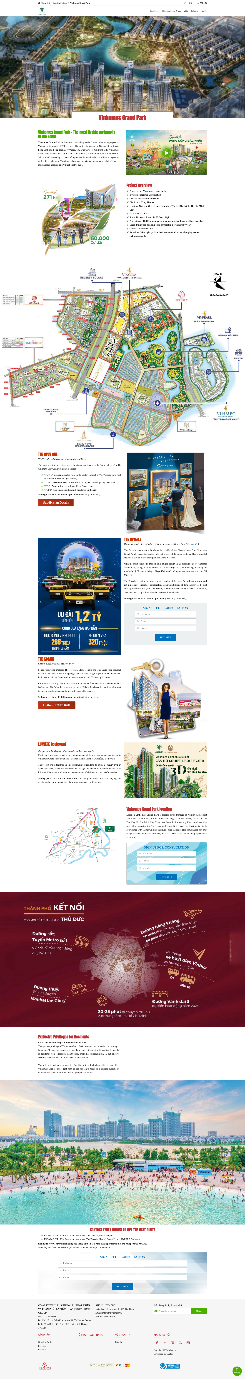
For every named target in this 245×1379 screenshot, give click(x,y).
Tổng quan (154, 11)
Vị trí (186, 11)
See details (192, 544)
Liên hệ (118, 1342)
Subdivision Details (56, 502)
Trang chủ (45, 3)
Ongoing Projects (60, 3)
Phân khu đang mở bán (171, 11)
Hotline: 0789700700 (56, 705)
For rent (42, 1346)
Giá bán (204, 11)
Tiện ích (194, 11)
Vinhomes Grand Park (80, 3)
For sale (42, 1349)
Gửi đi (199, 1311)
